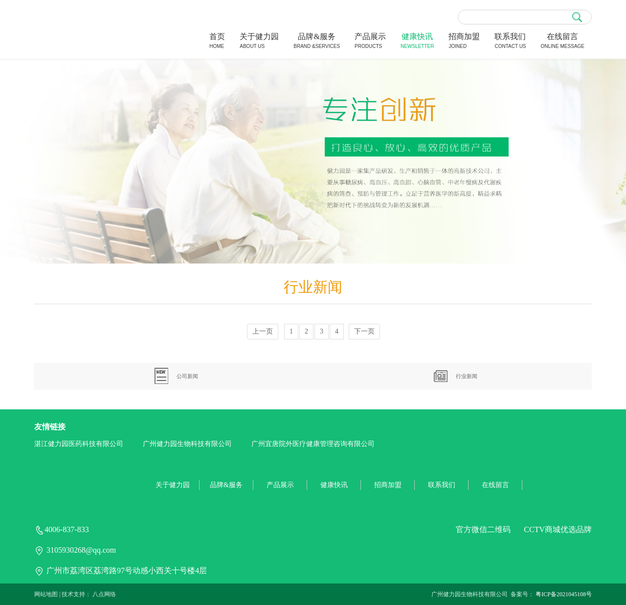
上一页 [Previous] (262, 331)
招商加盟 (464, 41)
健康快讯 (417, 41)
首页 (217, 41)
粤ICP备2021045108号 (564, 594)
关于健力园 (259, 41)
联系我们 (510, 41)
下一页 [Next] (364, 331)
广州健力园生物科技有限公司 (187, 444)
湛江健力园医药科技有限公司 (78, 444)
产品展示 (370, 41)
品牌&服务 (316, 41)
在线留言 (562, 41)
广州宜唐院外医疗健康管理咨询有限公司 (313, 444)
